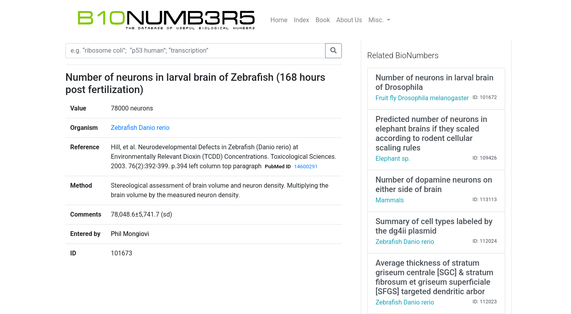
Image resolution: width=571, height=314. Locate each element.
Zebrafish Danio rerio (140, 127)
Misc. (376, 20)
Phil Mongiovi (130, 234)
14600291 (306, 166)
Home (278, 20)
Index (301, 20)
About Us (349, 20)
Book (323, 20)
